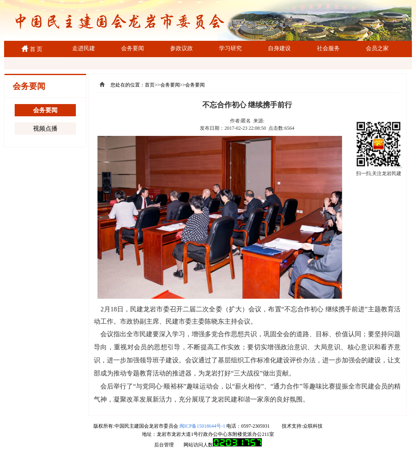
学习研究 (230, 48)
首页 (150, 85)
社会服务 (328, 48)
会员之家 (377, 48)
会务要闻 (132, 48)
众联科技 (313, 426)
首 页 (35, 49)
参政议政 (181, 48)
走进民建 (83, 48)
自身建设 (279, 48)
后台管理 (164, 445)
